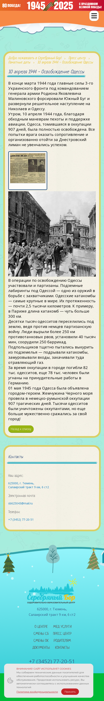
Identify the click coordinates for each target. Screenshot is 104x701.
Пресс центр (77, 58)
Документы (41, 648)
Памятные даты (19, 62)
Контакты (62, 648)
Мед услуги (62, 627)
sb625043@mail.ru (20, 503)
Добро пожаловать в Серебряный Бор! (34, 58)
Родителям (62, 641)
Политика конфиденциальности (37, 691)
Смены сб (41, 634)
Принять (70, 691)
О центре (41, 627)
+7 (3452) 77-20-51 (21, 519)
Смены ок (41, 641)
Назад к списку (21, 429)
